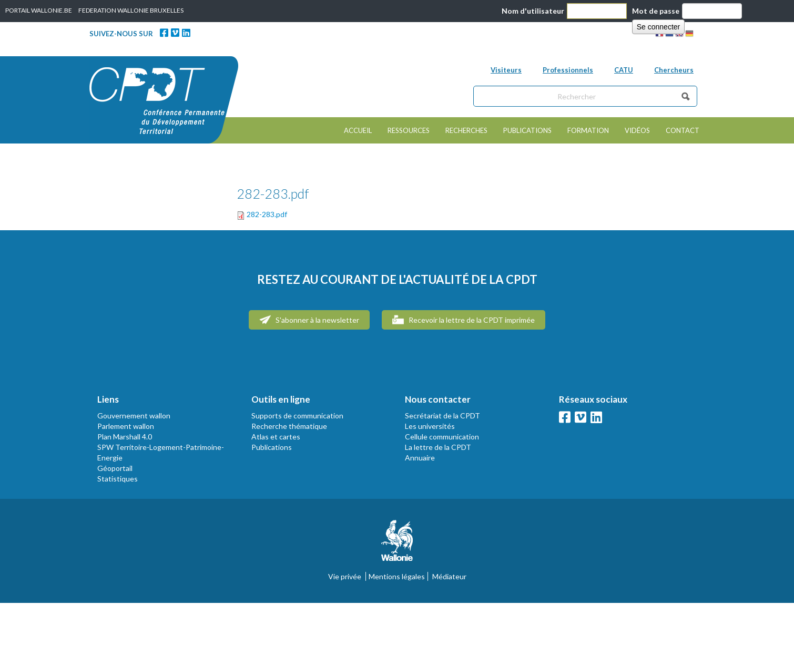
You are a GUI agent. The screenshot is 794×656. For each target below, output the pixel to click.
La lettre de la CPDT (438, 447)
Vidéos (637, 130)
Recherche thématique (289, 426)
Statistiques (117, 478)
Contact (682, 130)
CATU (623, 70)
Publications (527, 130)
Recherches (466, 130)
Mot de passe (655, 10)
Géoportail (115, 468)
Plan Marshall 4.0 (124, 436)
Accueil (358, 130)
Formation (588, 130)
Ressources (409, 130)
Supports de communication (297, 415)
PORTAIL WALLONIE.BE (38, 10)
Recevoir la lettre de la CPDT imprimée (463, 319)
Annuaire (420, 457)
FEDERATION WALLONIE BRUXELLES (131, 10)
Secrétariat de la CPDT (442, 415)
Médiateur (449, 576)
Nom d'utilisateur (533, 10)
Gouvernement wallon (133, 415)
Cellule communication (442, 436)
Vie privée (344, 576)
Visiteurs (506, 70)
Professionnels (568, 70)
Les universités (430, 426)
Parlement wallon (125, 426)
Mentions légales (397, 576)
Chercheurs (674, 70)
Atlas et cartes (275, 436)
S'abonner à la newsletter (309, 319)
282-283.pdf (267, 214)
